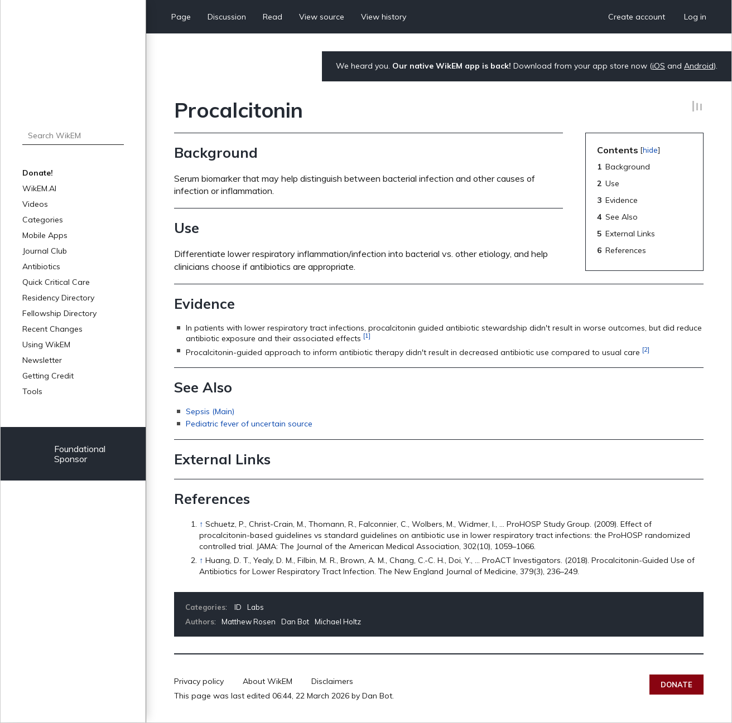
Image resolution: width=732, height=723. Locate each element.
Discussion (227, 17)
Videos (35, 204)
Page (181, 17)
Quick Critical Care (56, 282)
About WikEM (267, 681)
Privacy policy (199, 681)
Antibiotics (41, 266)
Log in (695, 17)
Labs (255, 607)
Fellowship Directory (59, 313)
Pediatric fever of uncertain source (249, 424)
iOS (658, 66)
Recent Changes (52, 329)
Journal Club (44, 251)
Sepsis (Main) (210, 411)
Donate (676, 684)
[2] (645, 349)
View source (321, 17)
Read (272, 17)
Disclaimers (332, 681)
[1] (366, 335)
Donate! (37, 173)
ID (238, 607)
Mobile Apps (45, 235)
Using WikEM (46, 344)
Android (699, 66)
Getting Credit (48, 376)
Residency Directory (58, 298)
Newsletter (42, 360)
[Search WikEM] (73, 135)
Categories (42, 220)
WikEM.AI (39, 188)
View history (383, 17)
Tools (32, 391)
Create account (636, 17)
